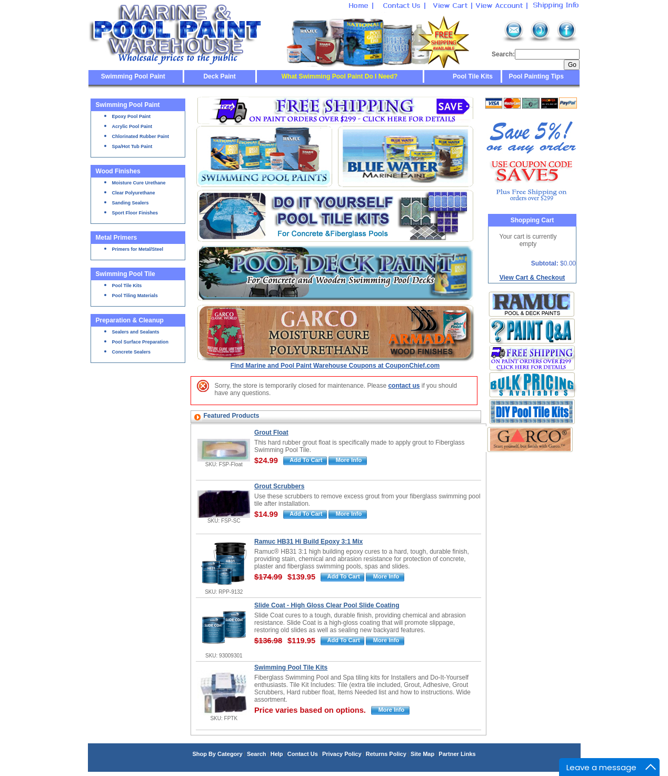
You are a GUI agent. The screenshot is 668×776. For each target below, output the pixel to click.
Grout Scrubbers (279, 486)
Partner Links (456, 754)
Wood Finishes (118, 171)
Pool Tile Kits (473, 76)
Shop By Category (217, 754)
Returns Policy (386, 754)
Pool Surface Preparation (140, 342)
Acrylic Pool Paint (132, 126)
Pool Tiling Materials (135, 295)
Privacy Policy (342, 754)
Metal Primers (116, 237)
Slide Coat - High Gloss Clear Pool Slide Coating (326, 605)
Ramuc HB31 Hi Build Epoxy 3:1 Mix (308, 541)
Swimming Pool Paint (133, 76)
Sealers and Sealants (135, 332)
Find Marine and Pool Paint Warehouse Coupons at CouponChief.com (335, 365)
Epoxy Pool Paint (131, 116)
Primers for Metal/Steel (138, 249)
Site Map (422, 754)
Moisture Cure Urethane (139, 182)
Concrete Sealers (131, 352)
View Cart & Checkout (532, 277)
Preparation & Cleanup (130, 320)
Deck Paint (219, 76)
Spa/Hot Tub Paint (132, 146)
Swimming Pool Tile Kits (290, 667)
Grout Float (271, 432)
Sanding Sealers (130, 202)
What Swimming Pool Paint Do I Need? (340, 76)
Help (277, 754)
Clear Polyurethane (133, 192)
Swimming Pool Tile (125, 274)
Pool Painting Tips (535, 76)
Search (256, 754)
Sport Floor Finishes (135, 212)
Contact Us (302, 754)
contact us (404, 385)
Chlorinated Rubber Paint (141, 136)
